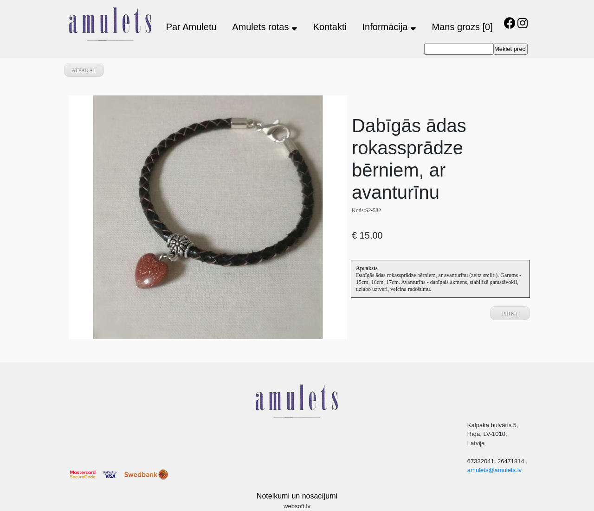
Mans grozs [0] (462, 27)
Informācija (389, 27)
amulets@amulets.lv (494, 470)
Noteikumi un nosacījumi (297, 496)
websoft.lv (297, 506)
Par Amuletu (191, 27)
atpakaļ (84, 70)
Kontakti (330, 27)
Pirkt (510, 313)
